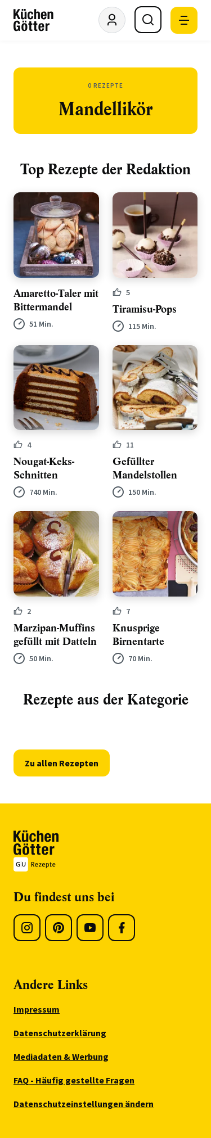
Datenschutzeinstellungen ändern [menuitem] (84, 1103)
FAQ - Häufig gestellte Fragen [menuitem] (74, 1080)
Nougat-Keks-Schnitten (44, 468)
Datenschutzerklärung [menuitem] (60, 1032)
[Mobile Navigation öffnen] (183, 20)
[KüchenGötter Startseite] (33, 20)
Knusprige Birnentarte (138, 634)
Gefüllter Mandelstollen (145, 468)
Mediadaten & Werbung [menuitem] (61, 1056)
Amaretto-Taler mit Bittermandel (56, 300)
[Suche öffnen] (147, 19)
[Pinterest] (58, 927)
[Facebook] (121, 927)
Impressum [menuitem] (37, 1009)
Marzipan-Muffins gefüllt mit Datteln (55, 634)
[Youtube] (90, 927)
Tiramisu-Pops (145, 309)
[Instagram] (27, 927)
